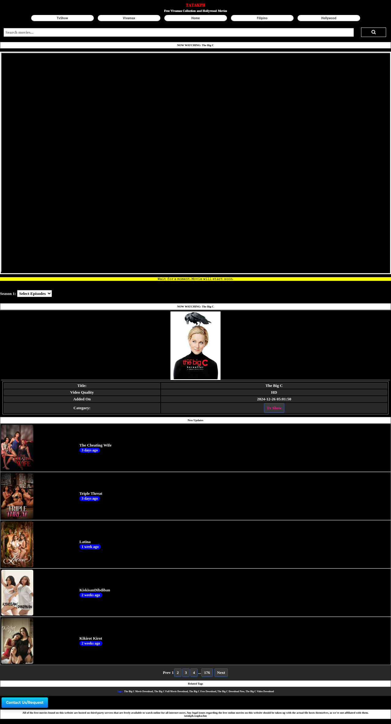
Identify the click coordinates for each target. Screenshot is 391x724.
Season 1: (8, 293)
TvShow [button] (62, 18)
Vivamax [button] (129, 18)
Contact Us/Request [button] (24, 702)
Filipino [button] (262, 18)
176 (207, 672)
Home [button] (195, 18)
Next (221, 672)
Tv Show (274, 408)
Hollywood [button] (328, 18)
